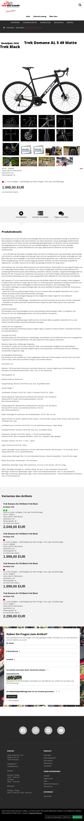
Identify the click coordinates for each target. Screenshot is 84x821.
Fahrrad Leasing (39, 16)
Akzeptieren (77, 817)
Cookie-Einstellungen (53, 817)
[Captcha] (42, 687)
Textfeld (9, 659)
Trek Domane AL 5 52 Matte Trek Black (20, 563)
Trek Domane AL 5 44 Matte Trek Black (20, 534)
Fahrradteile (45, 22)
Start (28, 16)
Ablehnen (67, 817)
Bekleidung (59, 22)
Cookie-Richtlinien (35, 813)
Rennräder (20, 28)
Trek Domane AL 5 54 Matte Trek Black (20, 593)
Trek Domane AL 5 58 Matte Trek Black (20, 504)
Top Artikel (48, 796)
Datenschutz (48, 778)
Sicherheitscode (12, 674)
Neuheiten (47, 766)
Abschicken (12, 696)
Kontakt (46, 776)
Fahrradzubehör (30, 22)
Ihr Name (10, 643)
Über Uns (53, 16)
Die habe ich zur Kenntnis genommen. (30, 691)
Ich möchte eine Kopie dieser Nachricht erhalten (25, 670)
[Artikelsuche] (80, 5)
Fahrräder (15, 22)
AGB (45, 781)
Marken (70, 22)
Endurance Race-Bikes (34, 28)
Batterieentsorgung (51, 784)
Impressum (48, 786)
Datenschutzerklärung (18, 691)
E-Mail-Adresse (12, 651)
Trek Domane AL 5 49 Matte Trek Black (38, 44)
